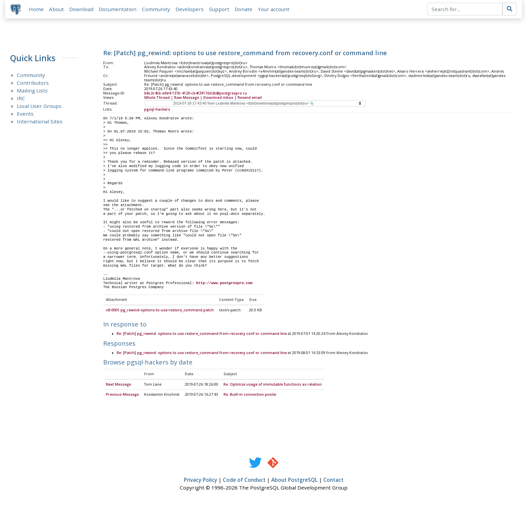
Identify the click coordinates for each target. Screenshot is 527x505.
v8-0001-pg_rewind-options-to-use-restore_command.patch (160, 310)
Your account (273, 9)
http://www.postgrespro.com (224, 283)
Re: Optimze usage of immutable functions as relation (273, 385)
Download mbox (218, 97)
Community (156, 9)
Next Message (118, 385)
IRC (21, 98)
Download (81, 9)
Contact (333, 480)
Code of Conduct (244, 480)
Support (219, 9)
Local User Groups (39, 106)
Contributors (33, 83)
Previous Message (122, 395)
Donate (243, 9)
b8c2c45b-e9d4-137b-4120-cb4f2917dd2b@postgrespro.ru (195, 93)
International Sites (40, 121)
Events (25, 114)
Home (36, 9)
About (56, 9)
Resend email (250, 97)
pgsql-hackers (157, 109)
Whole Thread (157, 97)
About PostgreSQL (294, 480)
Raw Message (186, 97)
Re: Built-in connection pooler (250, 395)
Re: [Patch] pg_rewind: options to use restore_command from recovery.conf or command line (202, 334)
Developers (189, 9)
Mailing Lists (32, 90)
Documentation (117, 9)
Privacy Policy (200, 480)
